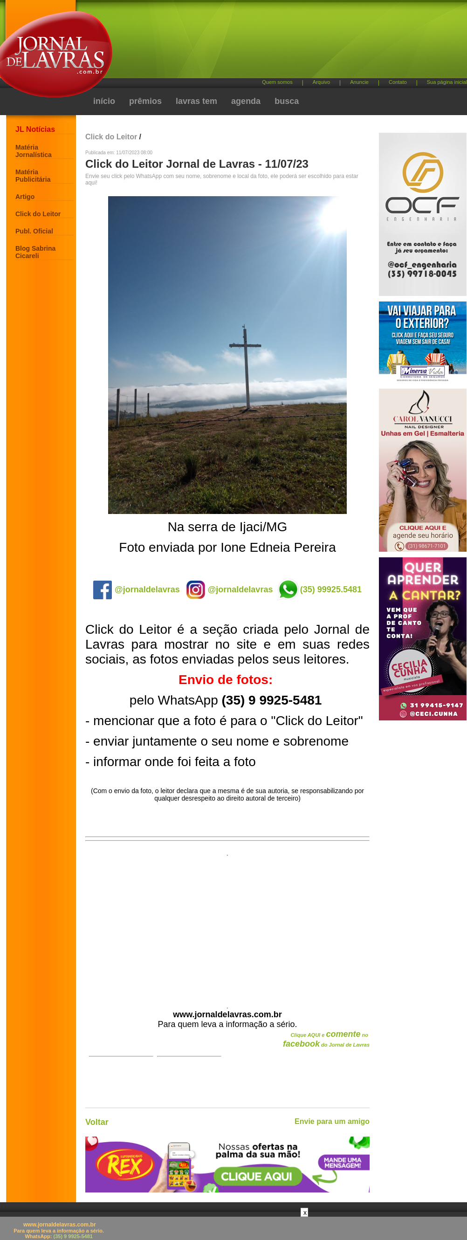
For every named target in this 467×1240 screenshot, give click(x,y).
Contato (398, 82)
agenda (246, 101)
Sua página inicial (447, 82)
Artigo (24, 196)
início (104, 101)
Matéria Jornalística (33, 151)
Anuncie (359, 82)
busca (287, 101)
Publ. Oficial (34, 231)
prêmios (145, 101)
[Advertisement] (227, 927)
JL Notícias (35, 129)
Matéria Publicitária (32, 175)
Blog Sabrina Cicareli (35, 252)
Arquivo (321, 82)
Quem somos (277, 82)
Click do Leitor (38, 214)
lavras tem (196, 101)
